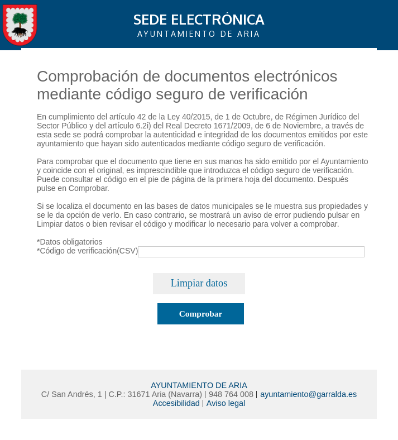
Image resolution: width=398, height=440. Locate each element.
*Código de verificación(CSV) (87, 250)
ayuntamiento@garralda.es (308, 394)
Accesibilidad (176, 403)
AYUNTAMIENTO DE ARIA (199, 385)
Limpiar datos (199, 283)
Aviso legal (226, 403)
